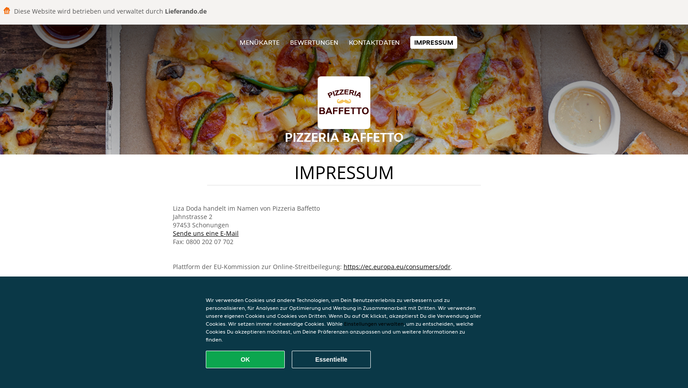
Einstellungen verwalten (374, 323)
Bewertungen (314, 42)
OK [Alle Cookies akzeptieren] (245, 359)
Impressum (433, 42)
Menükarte (260, 42)
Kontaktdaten (374, 42)
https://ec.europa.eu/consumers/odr (397, 266)
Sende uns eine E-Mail (206, 233)
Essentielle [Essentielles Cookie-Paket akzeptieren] (331, 359)
